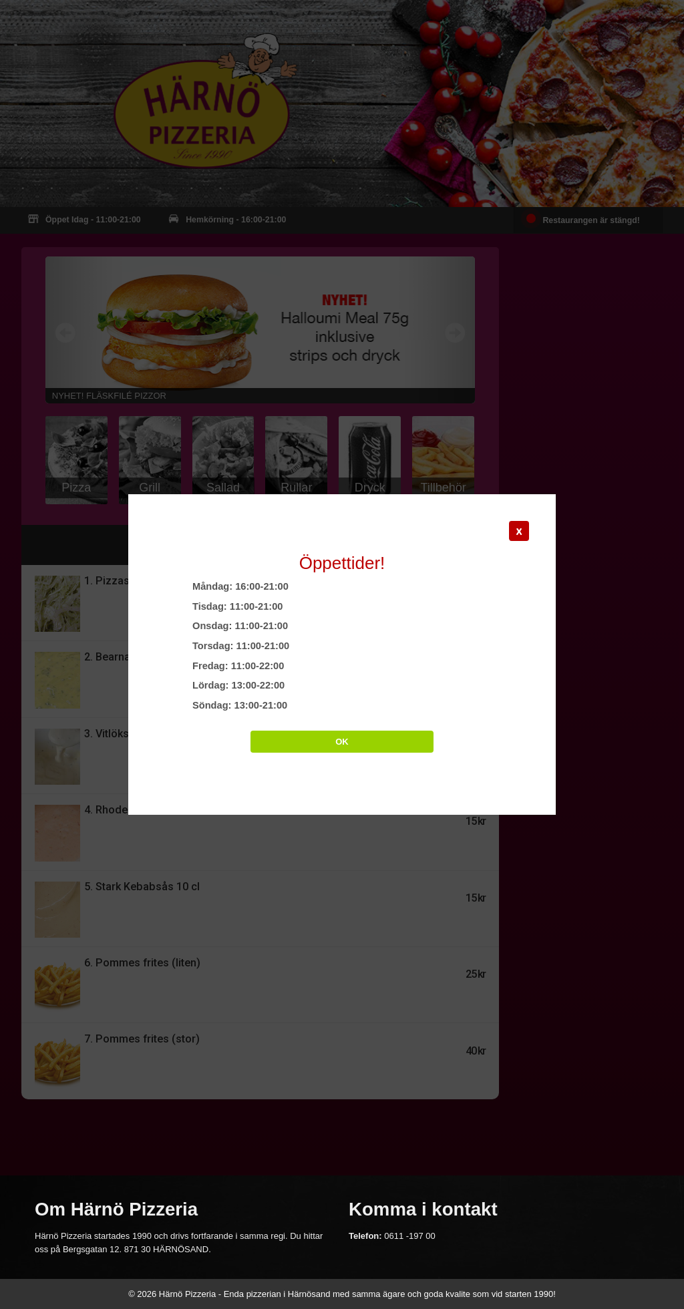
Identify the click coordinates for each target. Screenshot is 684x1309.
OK (342, 742)
